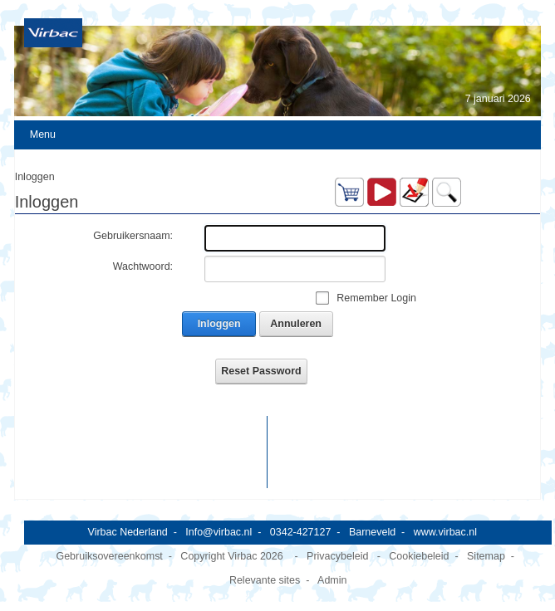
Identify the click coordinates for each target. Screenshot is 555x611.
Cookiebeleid (419, 556)
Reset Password (261, 371)
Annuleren (296, 324)
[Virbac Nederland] (53, 32)
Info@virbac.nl (218, 532)
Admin (331, 580)
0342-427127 (301, 532)
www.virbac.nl (445, 532)
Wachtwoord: (143, 266)
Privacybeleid (337, 556)
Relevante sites (264, 580)
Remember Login (376, 298)
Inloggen (219, 324)
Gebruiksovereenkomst (109, 556)
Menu (43, 134)
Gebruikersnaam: (133, 236)
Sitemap (486, 556)
